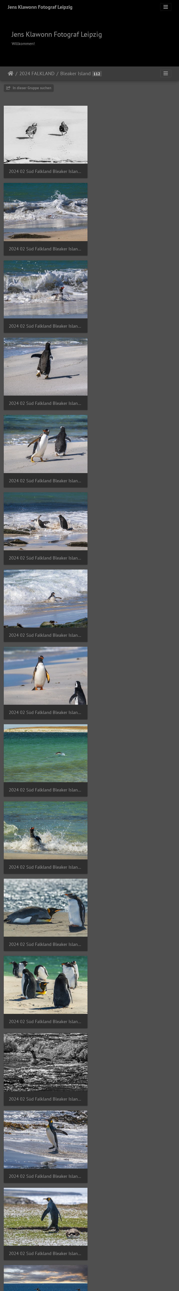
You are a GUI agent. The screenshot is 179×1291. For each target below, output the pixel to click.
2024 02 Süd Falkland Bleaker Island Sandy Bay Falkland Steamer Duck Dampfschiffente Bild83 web (45, 170)
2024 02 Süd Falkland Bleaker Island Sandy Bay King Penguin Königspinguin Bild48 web (45, 855)
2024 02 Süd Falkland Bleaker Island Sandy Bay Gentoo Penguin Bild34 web (134, 246)
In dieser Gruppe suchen (28, 87)
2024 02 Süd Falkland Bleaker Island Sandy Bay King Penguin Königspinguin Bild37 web (45, 627)
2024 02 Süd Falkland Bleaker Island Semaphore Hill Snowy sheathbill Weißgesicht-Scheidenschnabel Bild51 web (45, 1007)
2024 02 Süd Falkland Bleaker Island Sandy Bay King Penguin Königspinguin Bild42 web (45, 779)
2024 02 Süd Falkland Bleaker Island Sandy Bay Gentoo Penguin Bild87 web (45, 474)
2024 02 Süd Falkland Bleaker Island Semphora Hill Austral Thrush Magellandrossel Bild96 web (134, 1007)
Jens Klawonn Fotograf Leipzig (40, 7)
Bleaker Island (75, 73)
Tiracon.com (107, 1280)
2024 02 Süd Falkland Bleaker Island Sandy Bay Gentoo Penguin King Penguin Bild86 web (134, 551)
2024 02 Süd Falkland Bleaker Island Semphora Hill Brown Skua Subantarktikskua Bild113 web (45, 1160)
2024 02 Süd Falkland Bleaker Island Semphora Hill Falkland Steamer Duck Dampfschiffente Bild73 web (45, 1236)
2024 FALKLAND (36, 73)
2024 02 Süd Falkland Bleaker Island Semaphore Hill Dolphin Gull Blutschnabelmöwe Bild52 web (134, 931)
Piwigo (88, 1280)
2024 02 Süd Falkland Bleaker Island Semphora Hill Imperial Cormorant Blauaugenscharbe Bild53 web (134, 1236)
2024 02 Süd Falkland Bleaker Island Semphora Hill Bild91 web (45, 1083)
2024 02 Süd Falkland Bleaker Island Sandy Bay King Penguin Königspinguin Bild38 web (134, 627)
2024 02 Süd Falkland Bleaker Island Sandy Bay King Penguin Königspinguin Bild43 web (134, 779)
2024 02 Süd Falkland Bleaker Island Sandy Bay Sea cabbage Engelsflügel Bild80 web (45, 931)
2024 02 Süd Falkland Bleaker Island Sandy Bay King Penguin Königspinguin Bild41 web (134, 703)
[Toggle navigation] (165, 7)
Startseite (11, 73)
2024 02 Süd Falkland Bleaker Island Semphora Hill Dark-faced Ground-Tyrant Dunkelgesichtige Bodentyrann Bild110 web (134, 1160)
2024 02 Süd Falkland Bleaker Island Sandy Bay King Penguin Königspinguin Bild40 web (45, 703)
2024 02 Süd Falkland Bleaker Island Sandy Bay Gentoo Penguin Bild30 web (134, 170)
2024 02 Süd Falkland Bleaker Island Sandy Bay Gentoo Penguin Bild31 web (45, 246)
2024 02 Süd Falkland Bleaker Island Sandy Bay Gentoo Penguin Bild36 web (134, 322)
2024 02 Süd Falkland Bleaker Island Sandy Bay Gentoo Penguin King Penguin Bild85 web (45, 550)
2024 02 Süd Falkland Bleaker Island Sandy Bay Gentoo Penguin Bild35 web (45, 322)
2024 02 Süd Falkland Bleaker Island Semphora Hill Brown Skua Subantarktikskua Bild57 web (134, 1083)
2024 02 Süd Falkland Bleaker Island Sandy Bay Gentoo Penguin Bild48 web (134, 398)
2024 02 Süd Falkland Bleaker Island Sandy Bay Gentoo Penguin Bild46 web (45, 398)
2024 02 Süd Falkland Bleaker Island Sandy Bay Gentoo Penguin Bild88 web (134, 474)
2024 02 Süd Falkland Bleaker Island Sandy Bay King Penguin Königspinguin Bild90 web (134, 855)
